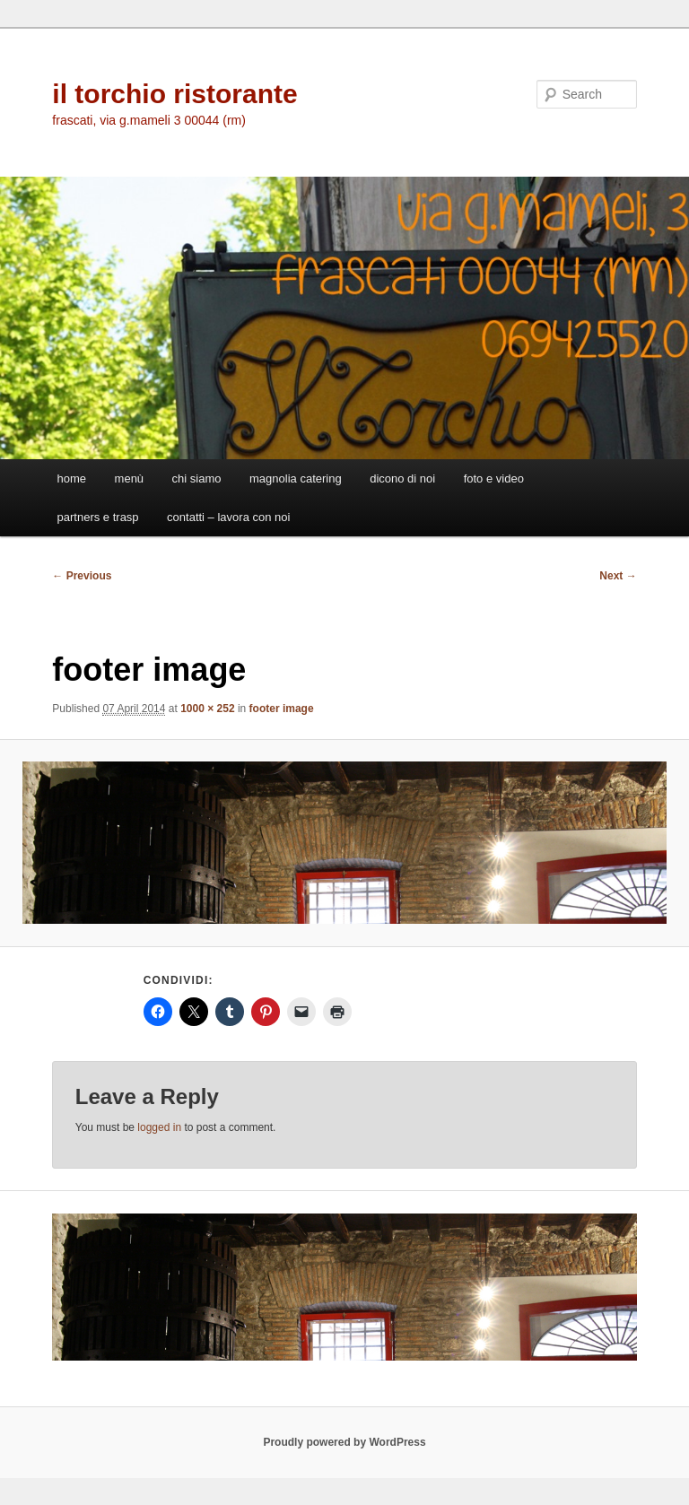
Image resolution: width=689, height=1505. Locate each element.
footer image (281, 708)
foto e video (494, 478)
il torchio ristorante (174, 94)
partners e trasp (98, 517)
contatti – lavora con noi (228, 517)
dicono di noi (402, 478)
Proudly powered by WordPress (344, 1442)
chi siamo (197, 478)
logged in (159, 1127)
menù (129, 478)
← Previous (81, 576)
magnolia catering (295, 478)
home (72, 478)
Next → (617, 576)
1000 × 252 (207, 708)
